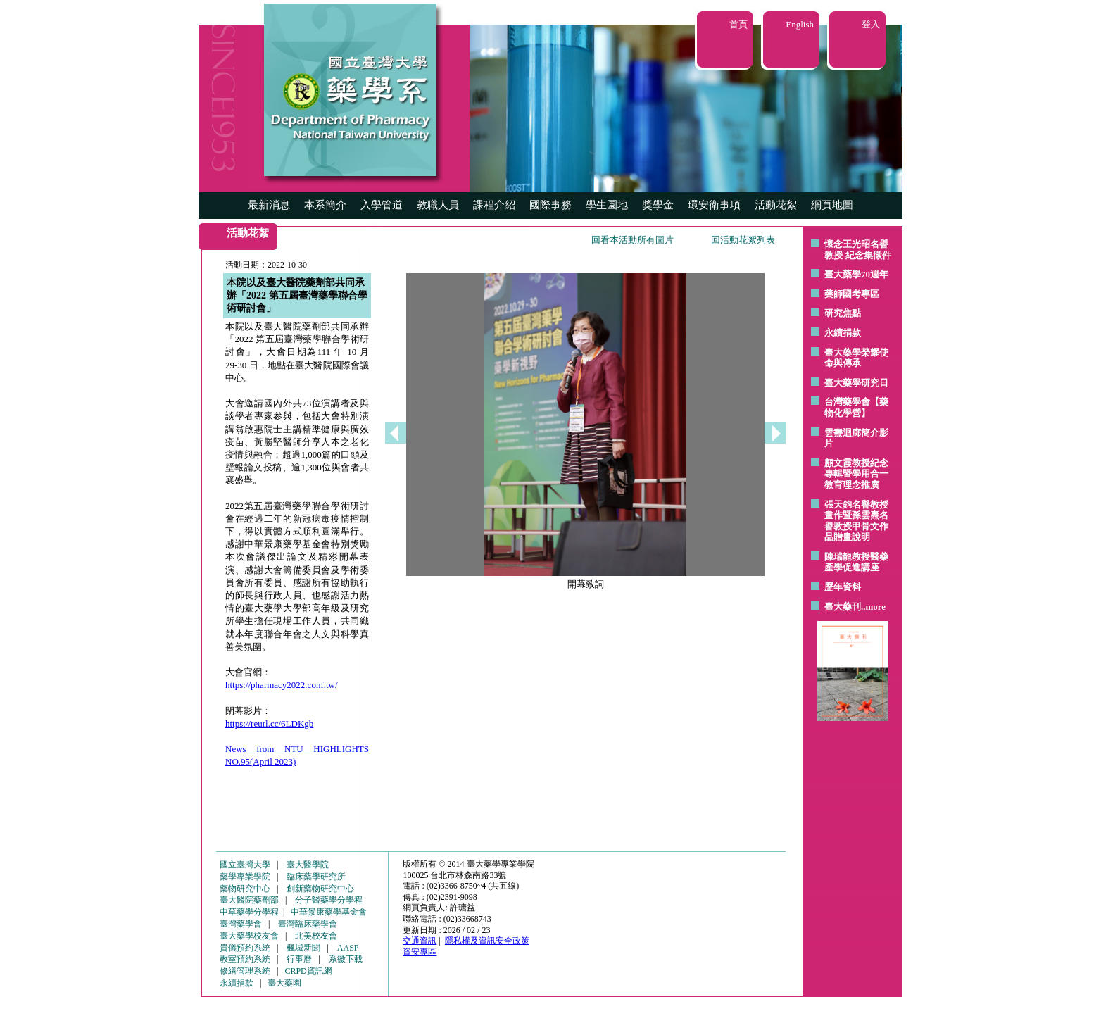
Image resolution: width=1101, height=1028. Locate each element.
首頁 (738, 24)
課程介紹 (494, 205)
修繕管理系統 (245, 971)
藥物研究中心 (245, 889)
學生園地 (607, 205)
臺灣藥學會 (241, 924)
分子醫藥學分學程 (329, 900)
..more (873, 606)
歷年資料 (842, 587)
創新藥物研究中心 (320, 889)
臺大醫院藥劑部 (249, 900)
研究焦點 (842, 313)
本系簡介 (325, 205)
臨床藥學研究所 (316, 877)
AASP (348, 948)
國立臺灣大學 (245, 865)
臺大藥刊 (842, 606)
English (800, 24)
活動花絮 (776, 205)
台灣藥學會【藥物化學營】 (856, 407)
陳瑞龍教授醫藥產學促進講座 (856, 562)
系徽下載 (346, 959)
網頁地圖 (832, 205)
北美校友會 (316, 936)
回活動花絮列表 (743, 239)
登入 (871, 24)
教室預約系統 (245, 959)
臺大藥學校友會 (249, 936)
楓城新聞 (303, 948)
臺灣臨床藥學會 (307, 924)
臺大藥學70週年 (856, 274)
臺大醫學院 (308, 865)
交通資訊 (419, 941)
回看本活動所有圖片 (632, 239)
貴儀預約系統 (245, 948)
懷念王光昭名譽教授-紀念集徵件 (857, 250)
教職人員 (438, 205)
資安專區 (419, 952)
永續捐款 (842, 332)
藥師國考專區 (851, 294)
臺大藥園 (284, 983)
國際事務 (550, 205)
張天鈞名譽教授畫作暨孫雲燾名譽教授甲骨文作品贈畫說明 (856, 521)
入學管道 (381, 205)
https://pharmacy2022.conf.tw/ (281, 684)
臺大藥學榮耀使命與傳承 (856, 358)
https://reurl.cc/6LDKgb (269, 723)
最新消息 (269, 205)
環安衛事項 (714, 205)
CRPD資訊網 (308, 971)
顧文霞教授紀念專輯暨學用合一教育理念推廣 (856, 474)
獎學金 (658, 205)
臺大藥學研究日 (856, 382)
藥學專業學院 (245, 877)
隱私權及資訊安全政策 (487, 941)
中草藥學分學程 (249, 912)
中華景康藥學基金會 (329, 912)
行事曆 (299, 959)
